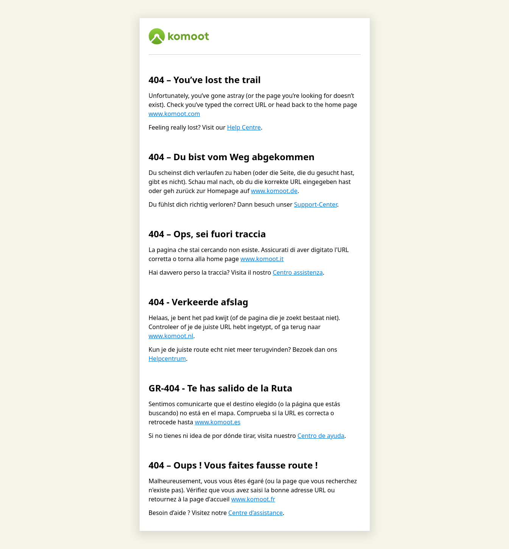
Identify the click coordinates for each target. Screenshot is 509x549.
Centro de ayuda (320, 435)
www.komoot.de (274, 191)
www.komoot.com (174, 114)
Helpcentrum (167, 358)
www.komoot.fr (253, 499)
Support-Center (315, 204)
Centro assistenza (298, 272)
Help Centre (244, 127)
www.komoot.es (218, 422)
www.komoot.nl (171, 336)
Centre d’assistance (255, 513)
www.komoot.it (261, 259)
